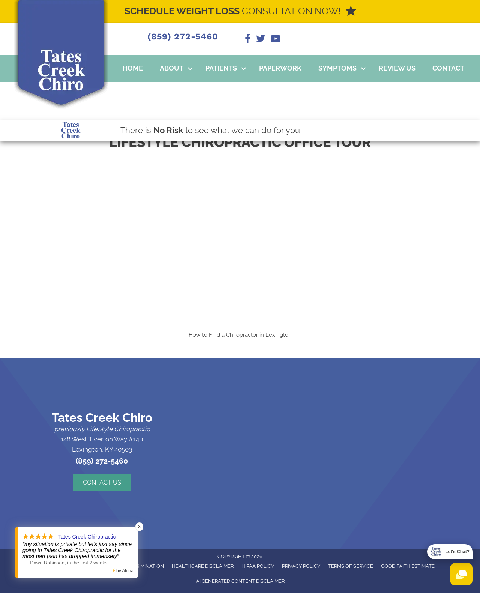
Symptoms (337, 68)
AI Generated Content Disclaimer (240, 581)
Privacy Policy (301, 566)
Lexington (279, 334)
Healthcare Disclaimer (203, 566)
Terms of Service (350, 566)
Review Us (397, 68)
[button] (190, 68)
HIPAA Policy (258, 566)
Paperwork (280, 68)
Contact (448, 68)
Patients (221, 68)
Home (133, 68)
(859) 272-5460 (182, 37)
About (171, 68)
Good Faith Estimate (408, 566)
